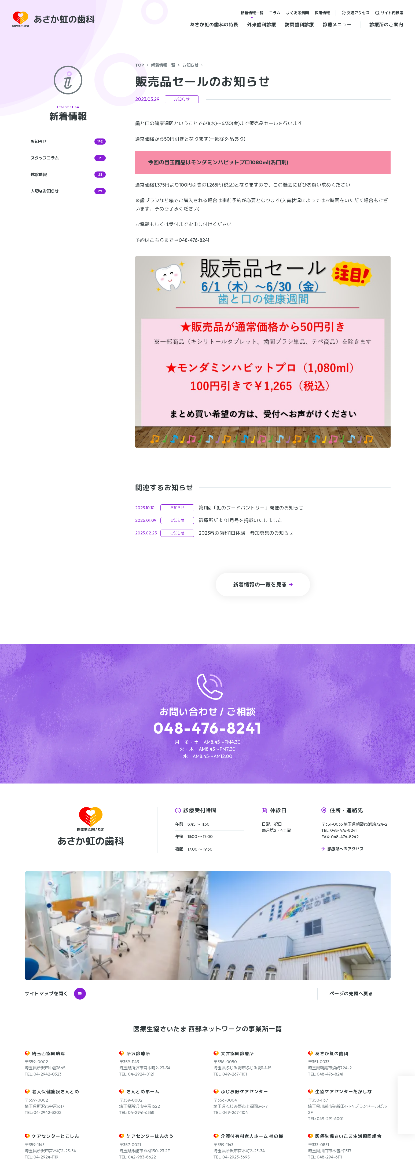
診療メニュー (337, 24)
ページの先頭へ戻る (351, 889)
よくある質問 (297, 12)
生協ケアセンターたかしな (343, 987)
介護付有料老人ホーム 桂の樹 (252, 1031)
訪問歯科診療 (299, 24)
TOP (139, 65)
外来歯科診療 (261, 24)
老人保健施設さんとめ (55, 987)
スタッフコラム (68, 158)
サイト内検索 (392, 12)
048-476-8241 (207, 728)
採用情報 (322, 12)
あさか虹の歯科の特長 (214, 24)
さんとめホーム (143, 987)
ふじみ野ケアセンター (244, 987)
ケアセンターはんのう (150, 1031)
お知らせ (190, 65)
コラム (274, 12)
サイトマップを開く (55, 889)
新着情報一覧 (252, 12)
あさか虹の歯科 (331, 949)
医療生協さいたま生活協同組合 (348, 1031)
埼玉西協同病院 (48, 949)
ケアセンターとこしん (55, 1031)
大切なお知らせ (68, 191)
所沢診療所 (138, 949)
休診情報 (68, 175)
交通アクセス (358, 12)
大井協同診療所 (237, 949)
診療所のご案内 (386, 24)
